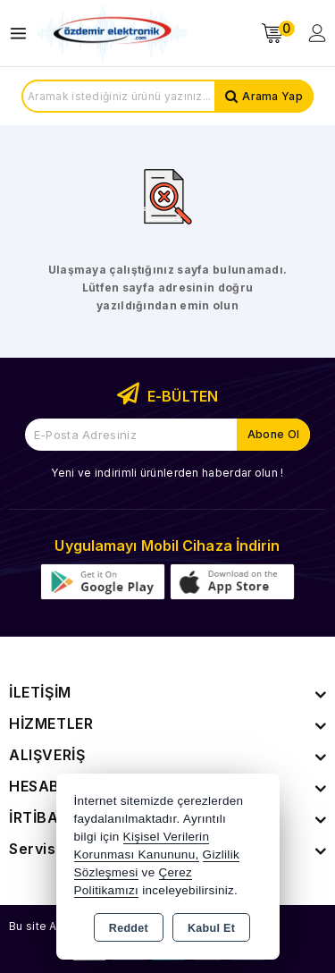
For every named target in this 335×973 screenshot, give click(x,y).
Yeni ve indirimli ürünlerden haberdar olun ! (167, 472)
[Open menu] (23, 33)
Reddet (128, 928)
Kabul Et (211, 928)
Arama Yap (272, 96)
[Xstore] (112, 33)
